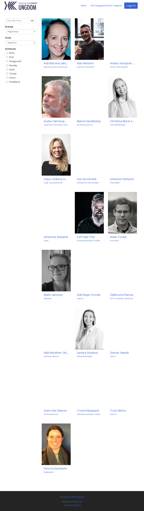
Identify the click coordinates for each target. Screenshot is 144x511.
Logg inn (131, 5)
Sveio (12, 69)
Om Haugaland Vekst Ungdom (106, 5)
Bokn (12, 52)
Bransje (9, 26)
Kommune (10, 48)
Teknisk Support (72, 505)
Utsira (12, 77)
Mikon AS (77, 501)
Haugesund (15, 61)
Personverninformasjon (72, 496)
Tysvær (13, 73)
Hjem (83, 5)
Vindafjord (14, 81)
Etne (11, 57)
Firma (8, 37)
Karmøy (13, 65)
